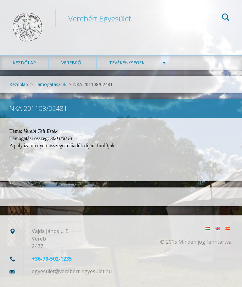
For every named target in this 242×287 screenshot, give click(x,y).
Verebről (72, 63)
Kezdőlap (24, 63)
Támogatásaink (50, 84)
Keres (225, 18)
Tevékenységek (126, 63)
